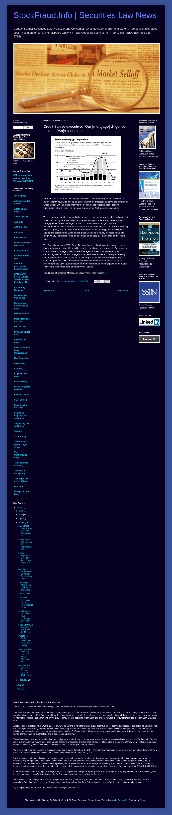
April (21, 519)
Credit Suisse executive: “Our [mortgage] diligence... (24, 616)
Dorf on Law (20, 327)
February (23, 680)
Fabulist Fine (24, 594)
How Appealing (21, 358)
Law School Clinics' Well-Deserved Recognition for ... (25, 531)
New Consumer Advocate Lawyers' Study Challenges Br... (25, 655)
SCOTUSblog (20, 400)
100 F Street (20, 196)
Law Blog (18, 368)
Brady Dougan (79, 245)
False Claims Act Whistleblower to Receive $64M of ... (25, 628)
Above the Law (21, 217)
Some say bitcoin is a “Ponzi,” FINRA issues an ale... (25, 603)
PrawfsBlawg (20, 381)
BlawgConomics (22, 250)
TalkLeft (18, 431)
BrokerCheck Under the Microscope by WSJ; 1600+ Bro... (25, 670)
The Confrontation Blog (20, 455)
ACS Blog (18, 222)
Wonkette (18, 486)
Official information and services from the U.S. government (23, 178)
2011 (19, 685)
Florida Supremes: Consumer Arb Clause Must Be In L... (24, 559)
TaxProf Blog (20, 436)
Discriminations (21, 314)
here (105, 273)
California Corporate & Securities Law (21, 266)
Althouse (18, 232)
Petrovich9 (122, 800)
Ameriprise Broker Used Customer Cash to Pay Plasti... (25, 574)
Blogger (143, 800)
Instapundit (19, 363)
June (21, 511)
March (22, 522)
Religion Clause (21, 395)
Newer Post (49, 290)
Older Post (123, 290)
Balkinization (20, 237)
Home (86, 290)
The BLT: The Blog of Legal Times (20, 444)
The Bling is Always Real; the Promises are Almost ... (25, 586)
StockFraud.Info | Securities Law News (85, 15)
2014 (19, 507)
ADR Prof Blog (21, 227)
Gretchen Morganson (101, 198)
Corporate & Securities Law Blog (21, 306)
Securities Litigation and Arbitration (20, 415)
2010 (19, 689)
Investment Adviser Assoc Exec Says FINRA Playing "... (25, 641)
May (21, 515)
